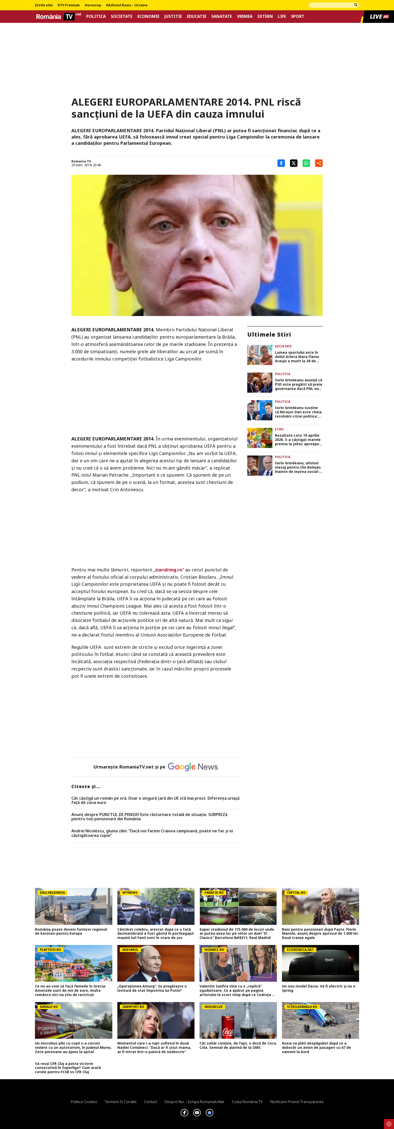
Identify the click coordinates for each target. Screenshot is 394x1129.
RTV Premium (69, 5)
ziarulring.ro (168, 570)
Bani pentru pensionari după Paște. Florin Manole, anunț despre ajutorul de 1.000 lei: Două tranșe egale (320, 933)
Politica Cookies (84, 1101)
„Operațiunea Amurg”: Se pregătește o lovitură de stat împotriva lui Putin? (152, 988)
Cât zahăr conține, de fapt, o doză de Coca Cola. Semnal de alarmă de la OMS (238, 1045)
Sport (297, 16)
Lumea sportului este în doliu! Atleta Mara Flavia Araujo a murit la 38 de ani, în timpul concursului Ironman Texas (297, 356)
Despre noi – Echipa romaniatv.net (194, 1101)
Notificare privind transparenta (296, 1101)
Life (282, 16)
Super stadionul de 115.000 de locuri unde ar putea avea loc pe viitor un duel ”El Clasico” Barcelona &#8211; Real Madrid (237, 933)
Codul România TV (247, 1101)
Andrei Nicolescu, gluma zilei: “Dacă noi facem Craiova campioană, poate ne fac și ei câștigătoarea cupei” (152, 833)
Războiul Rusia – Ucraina (126, 5)
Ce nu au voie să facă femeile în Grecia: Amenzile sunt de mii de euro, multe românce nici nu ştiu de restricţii (70, 990)
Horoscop (93, 5)
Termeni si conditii (120, 1101)
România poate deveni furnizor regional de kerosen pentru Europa (71, 931)
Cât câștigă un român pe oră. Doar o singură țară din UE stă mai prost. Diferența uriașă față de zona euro (155, 800)
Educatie (196, 16)
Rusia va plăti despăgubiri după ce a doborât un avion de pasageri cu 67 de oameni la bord (316, 1047)
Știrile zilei (44, 5)
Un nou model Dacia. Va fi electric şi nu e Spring (318, 988)
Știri (279, 429)
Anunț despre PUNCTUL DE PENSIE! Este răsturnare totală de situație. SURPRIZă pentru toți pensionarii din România (149, 816)
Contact (150, 1101)
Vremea (245, 16)
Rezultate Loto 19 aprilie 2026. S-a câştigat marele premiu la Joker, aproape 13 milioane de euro (298, 439)
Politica (96, 16)
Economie (148, 16)
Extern (265, 16)
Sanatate (221, 16)
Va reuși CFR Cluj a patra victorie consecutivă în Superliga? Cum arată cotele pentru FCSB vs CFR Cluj (68, 1068)
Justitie (173, 16)
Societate (121, 16)
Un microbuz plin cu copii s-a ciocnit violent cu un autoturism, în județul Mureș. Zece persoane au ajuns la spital (73, 1047)
